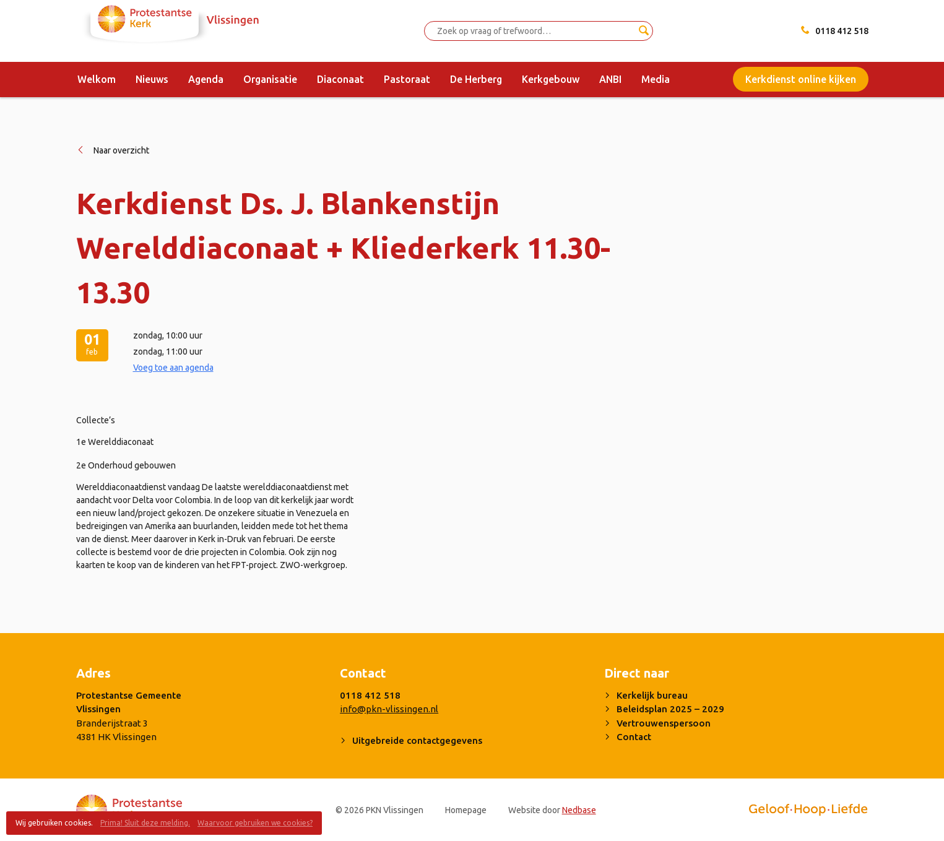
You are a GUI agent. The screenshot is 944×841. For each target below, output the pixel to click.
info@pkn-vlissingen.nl (389, 709)
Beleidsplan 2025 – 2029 (670, 709)
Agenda (205, 79)
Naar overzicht (121, 150)
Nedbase (579, 810)
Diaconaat (340, 79)
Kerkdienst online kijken (800, 79)
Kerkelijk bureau (652, 695)
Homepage (466, 810)
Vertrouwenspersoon (664, 723)
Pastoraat (407, 79)
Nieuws (152, 79)
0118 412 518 (841, 31)
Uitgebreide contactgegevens (417, 740)
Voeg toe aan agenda (173, 368)
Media (655, 79)
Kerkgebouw (550, 79)
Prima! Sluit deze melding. (145, 823)
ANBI (610, 79)
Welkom (96, 79)
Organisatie (270, 79)
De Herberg (476, 79)
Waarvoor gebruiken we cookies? (255, 823)
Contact (634, 736)
